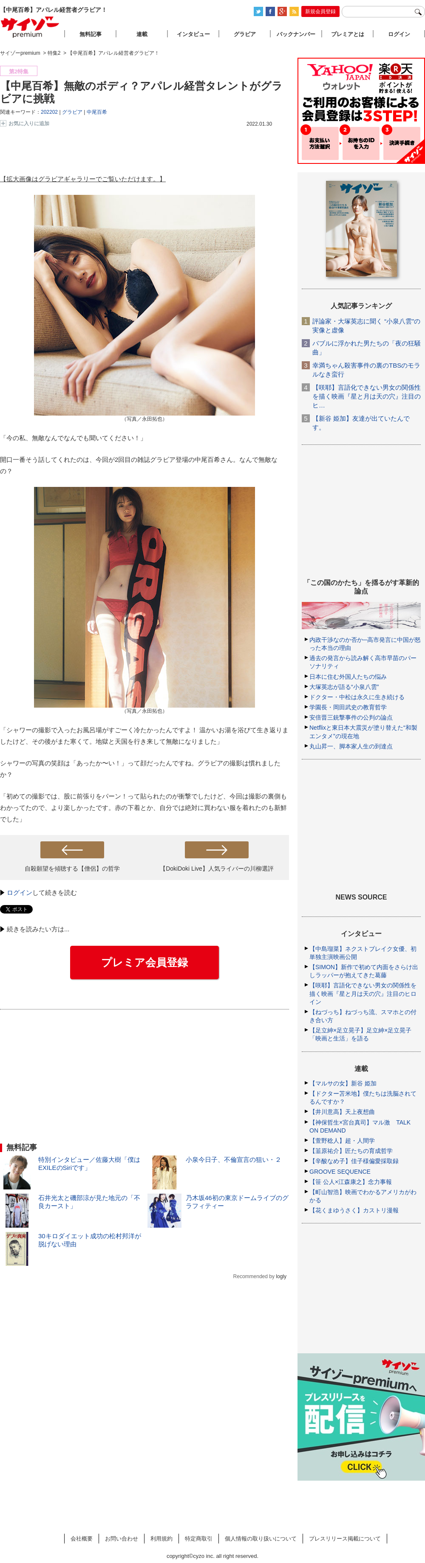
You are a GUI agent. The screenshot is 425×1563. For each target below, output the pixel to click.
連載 (141, 34)
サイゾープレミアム (30, 27)
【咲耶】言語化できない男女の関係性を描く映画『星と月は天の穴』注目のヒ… (366, 396)
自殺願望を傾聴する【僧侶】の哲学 (72, 868)
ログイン (19, 892)
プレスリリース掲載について (345, 1538)
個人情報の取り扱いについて (261, 1538)
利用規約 (161, 1538)
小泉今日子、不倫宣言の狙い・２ (233, 1159)
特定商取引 (198, 1538)
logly (281, 1276)
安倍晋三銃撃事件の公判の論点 (351, 717)
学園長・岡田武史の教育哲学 (348, 707)
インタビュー (193, 34)
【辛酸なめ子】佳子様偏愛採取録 (354, 1161)
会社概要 (82, 1538)
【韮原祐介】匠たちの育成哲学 (351, 1150)
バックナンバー (296, 34)
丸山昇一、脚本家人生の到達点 (351, 746)
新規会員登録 (320, 11)
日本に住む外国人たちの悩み (348, 676)
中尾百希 (97, 112)
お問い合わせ (121, 1538)
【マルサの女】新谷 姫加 (343, 1083)
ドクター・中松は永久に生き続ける (357, 697)
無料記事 (90, 34)
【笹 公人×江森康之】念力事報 (350, 1181)
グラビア (72, 112)
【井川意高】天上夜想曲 (342, 1111)
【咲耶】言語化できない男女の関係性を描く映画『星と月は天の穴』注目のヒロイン (362, 993)
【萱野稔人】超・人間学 (342, 1140)
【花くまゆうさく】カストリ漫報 (354, 1210)
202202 (49, 112)
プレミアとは (347, 34)
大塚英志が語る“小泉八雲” (344, 686)
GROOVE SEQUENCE (340, 1171)
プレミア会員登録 (144, 962)
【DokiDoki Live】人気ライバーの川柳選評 (217, 868)
